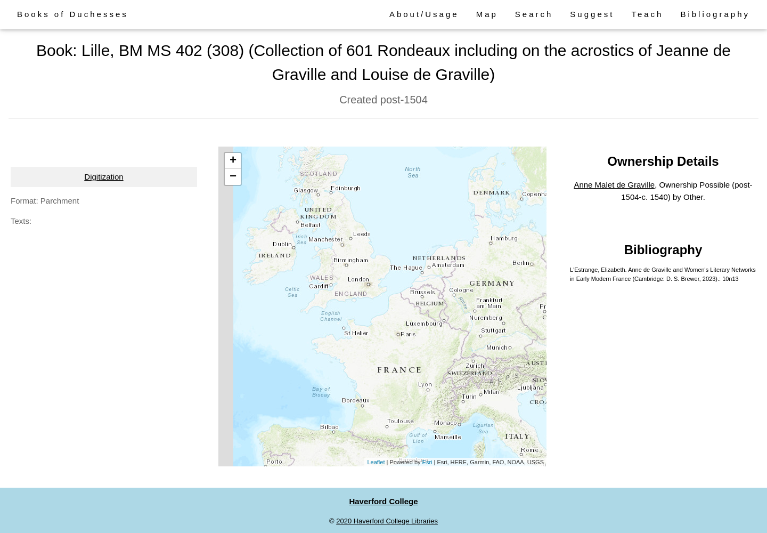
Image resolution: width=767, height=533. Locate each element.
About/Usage (424, 14)
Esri (427, 462)
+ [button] (233, 161)
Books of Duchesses (72, 14)
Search (534, 14)
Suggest (592, 14)
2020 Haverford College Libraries (387, 521)
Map (487, 14)
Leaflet (376, 462)
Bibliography (715, 14)
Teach (647, 14)
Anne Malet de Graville (614, 184)
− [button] (233, 177)
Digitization (103, 176)
